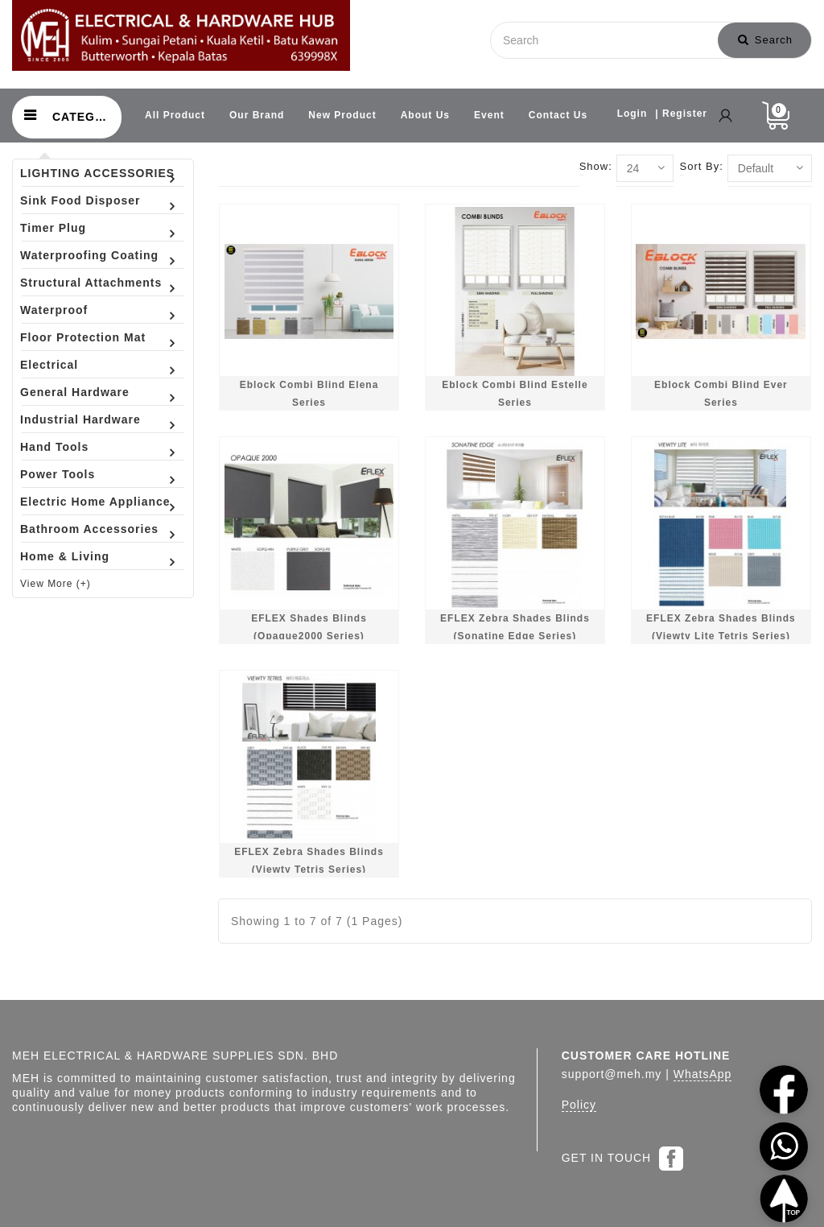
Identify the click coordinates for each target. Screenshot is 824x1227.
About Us (425, 115)
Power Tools (57, 474)
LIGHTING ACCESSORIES (97, 173)
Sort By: (701, 166)
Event (489, 115)
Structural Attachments (91, 282)
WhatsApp (703, 1074)
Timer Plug (53, 227)
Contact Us (558, 115)
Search (765, 40)
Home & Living (64, 556)
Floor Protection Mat (83, 337)
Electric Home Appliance (95, 501)
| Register (681, 113)
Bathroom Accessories (89, 529)
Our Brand (256, 115)
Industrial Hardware (80, 419)
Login (632, 113)
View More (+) (55, 583)
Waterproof (54, 310)
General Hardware (75, 392)
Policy (579, 1104)
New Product (342, 115)
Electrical (49, 364)
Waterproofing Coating (89, 255)
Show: (595, 166)
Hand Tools (54, 446)
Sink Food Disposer (80, 200)
